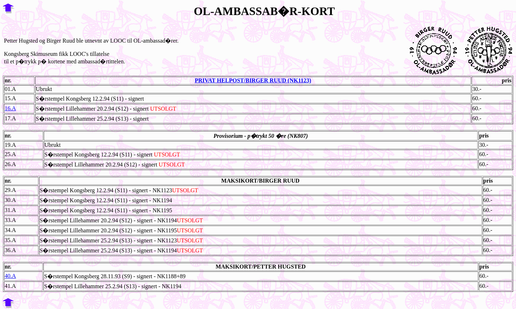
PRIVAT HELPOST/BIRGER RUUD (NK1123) (253, 80)
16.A (10, 108)
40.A (10, 276)
